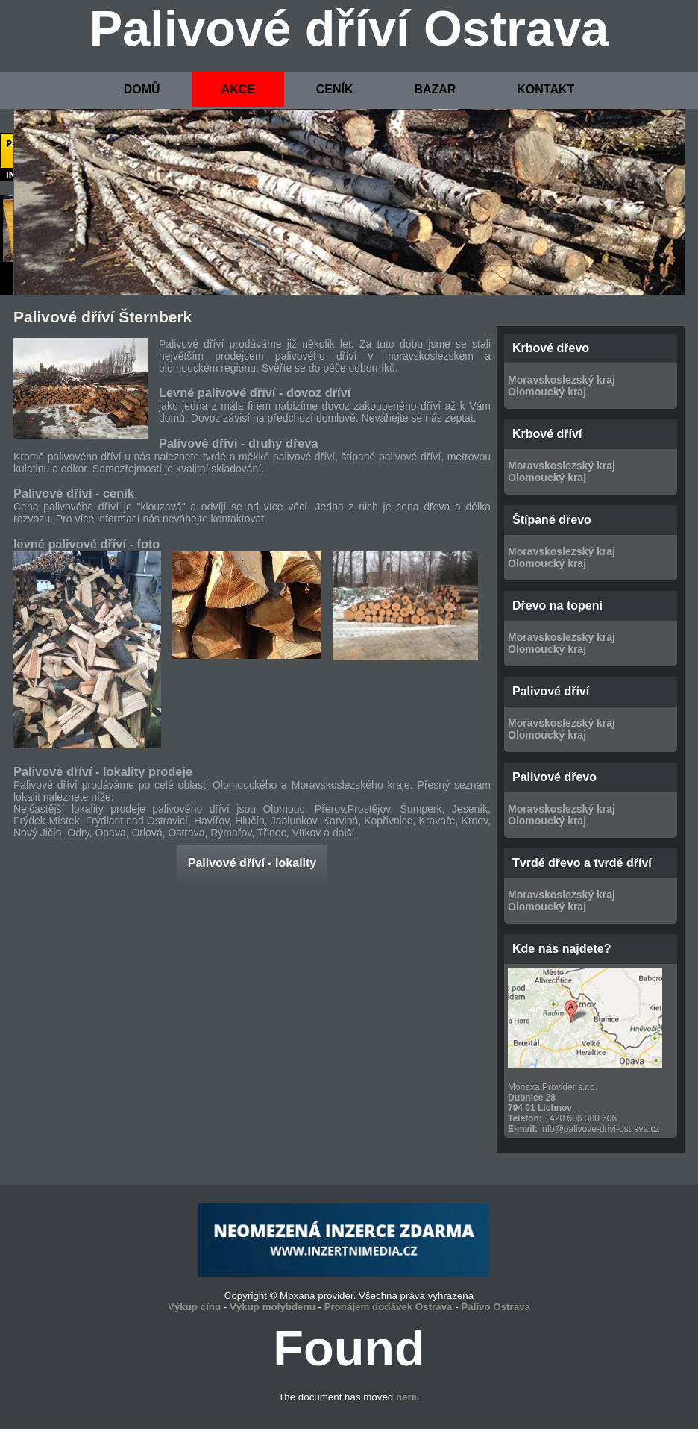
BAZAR (435, 89)
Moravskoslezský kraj (561, 380)
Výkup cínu (194, 1306)
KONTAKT (545, 89)
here (406, 1397)
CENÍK (334, 89)
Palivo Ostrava (495, 1306)
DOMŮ (142, 89)
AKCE (237, 89)
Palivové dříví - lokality (252, 863)
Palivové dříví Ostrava (349, 28)
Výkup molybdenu (272, 1306)
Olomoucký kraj (547, 392)
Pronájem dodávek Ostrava (388, 1306)
